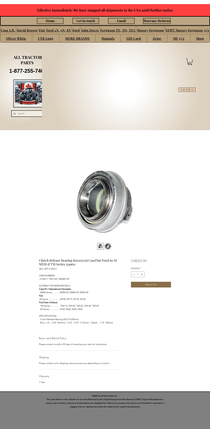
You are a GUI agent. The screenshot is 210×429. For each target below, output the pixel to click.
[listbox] (187, 89)
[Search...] (28, 113)
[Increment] (142, 274)
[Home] (50, 21)
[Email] (121, 21)
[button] (8, 30)
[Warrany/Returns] (157, 21)
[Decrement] (133, 274)
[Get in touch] (85, 21)
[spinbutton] (137, 274)
